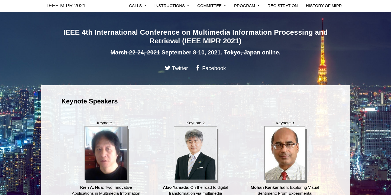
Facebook (210, 68)
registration (283, 5)
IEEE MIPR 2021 (66, 5)
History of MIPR (324, 5)
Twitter (176, 68)
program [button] (245, 5)
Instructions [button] (170, 5)
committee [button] (210, 5)
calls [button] (136, 5)
